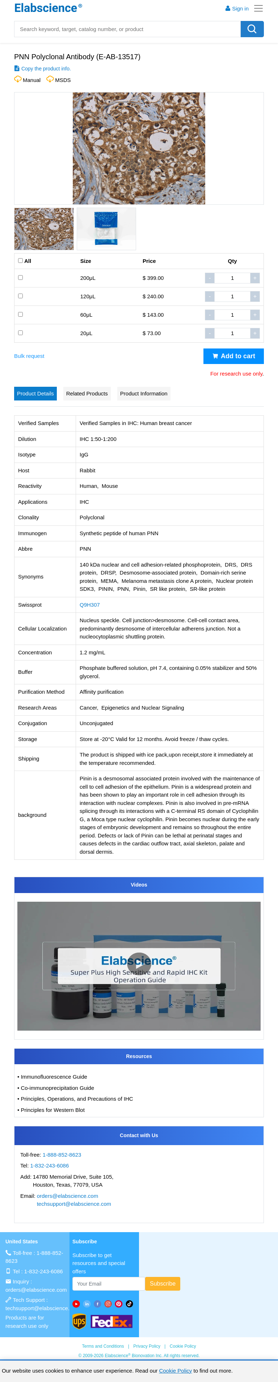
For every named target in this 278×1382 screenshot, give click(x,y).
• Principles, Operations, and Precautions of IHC (75, 1099)
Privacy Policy (146, 1346)
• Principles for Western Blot (51, 1110)
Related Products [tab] (87, 393)
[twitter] (131, 1303)
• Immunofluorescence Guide (52, 1077)
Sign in (237, 8)
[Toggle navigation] (256, 8)
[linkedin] (88, 1303)
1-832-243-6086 (49, 1165)
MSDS (63, 80)
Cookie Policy (183, 1346)
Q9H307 (90, 605)
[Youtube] (77, 1303)
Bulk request (29, 356)
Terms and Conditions (103, 1346)
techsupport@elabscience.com (74, 1204)
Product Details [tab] (35, 393)
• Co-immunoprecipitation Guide (55, 1088)
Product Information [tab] (144, 393)
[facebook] (99, 1303)
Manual (32, 80)
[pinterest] (120, 1303)
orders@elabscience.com (67, 1196)
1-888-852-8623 (62, 1155)
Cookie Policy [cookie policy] (175, 1371)
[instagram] (109, 1303)
